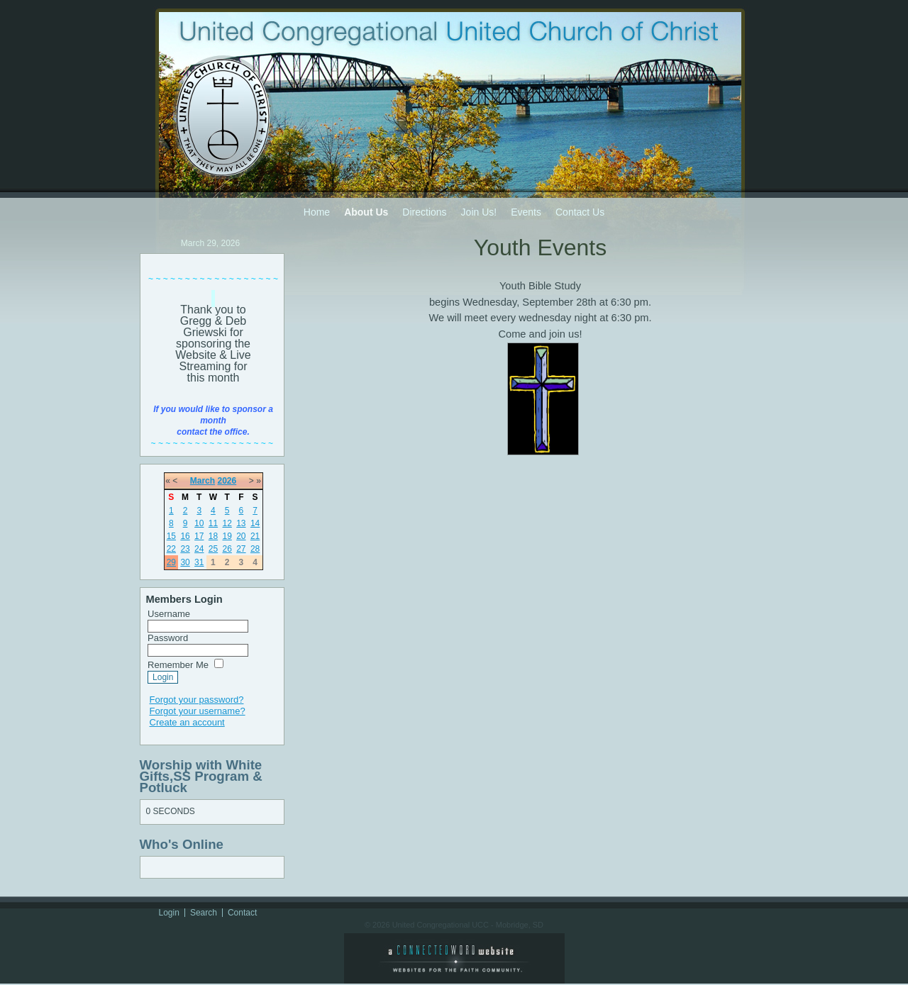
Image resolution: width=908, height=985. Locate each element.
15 (171, 536)
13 (240, 523)
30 (184, 562)
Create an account (187, 722)
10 (199, 523)
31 (199, 562)
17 (199, 536)
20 (240, 536)
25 (213, 549)
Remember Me (178, 665)
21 (255, 536)
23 (184, 549)
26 (226, 549)
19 (226, 536)
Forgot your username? (197, 711)
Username (169, 613)
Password (168, 638)
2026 (226, 481)
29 (171, 562)
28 (255, 549)
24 (199, 549)
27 (240, 549)
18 (213, 536)
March (202, 481)
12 (226, 523)
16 (184, 536)
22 (171, 549)
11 (213, 523)
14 (255, 523)
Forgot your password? (197, 699)
